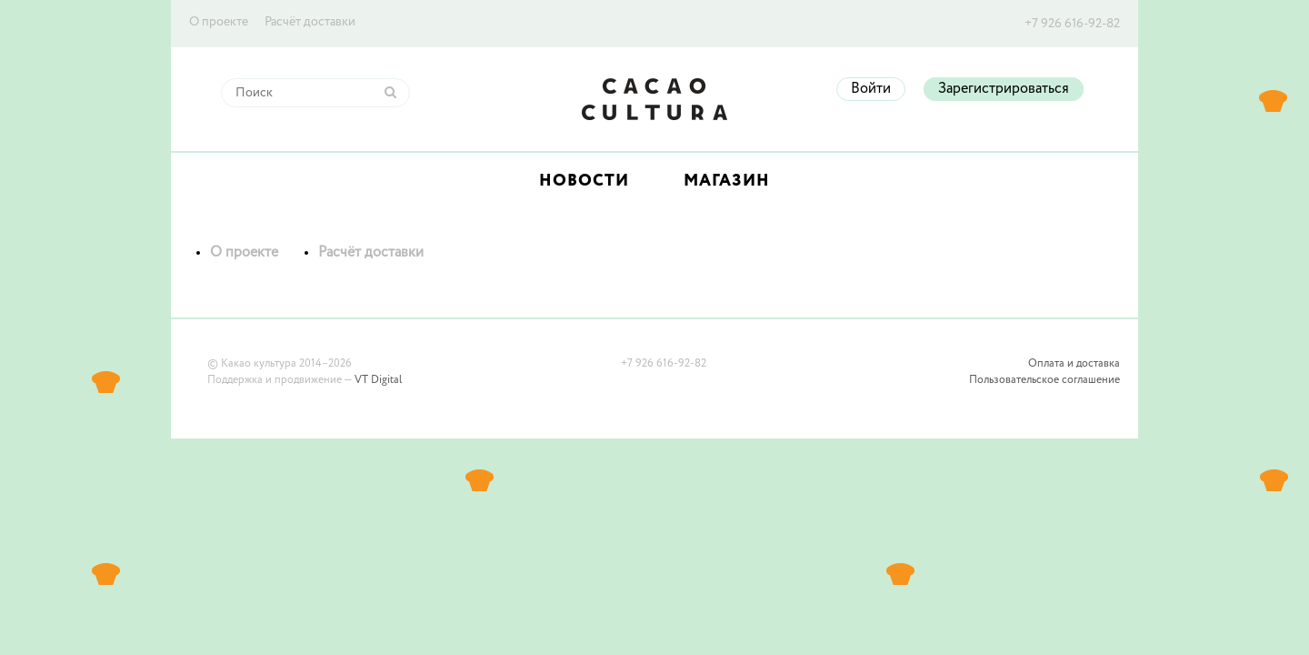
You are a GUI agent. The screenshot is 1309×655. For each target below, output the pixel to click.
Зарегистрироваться (1003, 89)
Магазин (727, 181)
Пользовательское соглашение (1044, 380)
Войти (871, 89)
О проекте (218, 21)
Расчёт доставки (310, 21)
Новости (584, 181)
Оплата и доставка (1074, 363)
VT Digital (378, 380)
